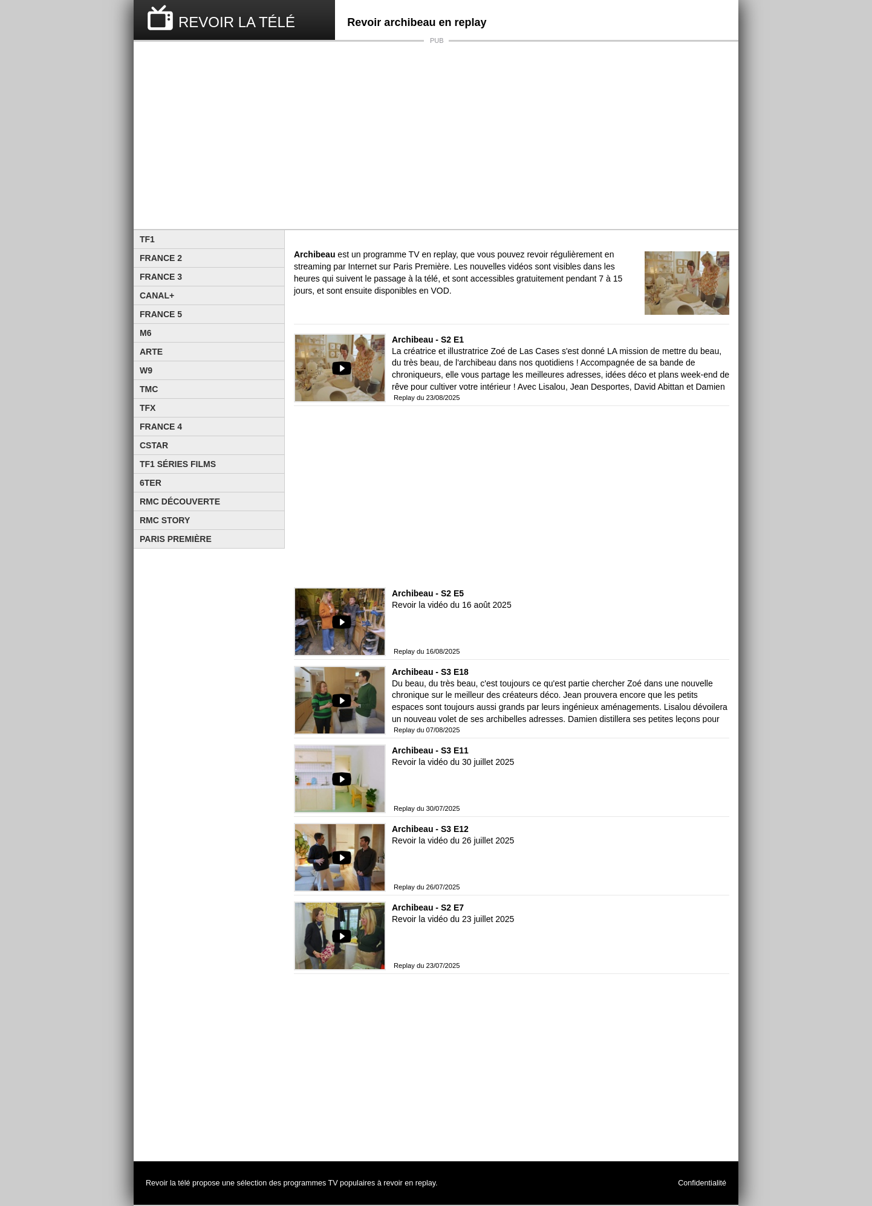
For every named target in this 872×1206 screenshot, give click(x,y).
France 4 (161, 426)
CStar (154, 445)
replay (425, 1183)
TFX (147, 408)
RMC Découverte (180, 501)
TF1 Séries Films (178, 464)
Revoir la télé (168, 1183)
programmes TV (311, 1183)
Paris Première (176, 539)
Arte (151, 351)
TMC (149, 389)
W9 (146, 370)
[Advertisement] (436, 135)
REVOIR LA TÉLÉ (236, 22)
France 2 (161, 258)
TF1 (147, 239)
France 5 (161, 314)
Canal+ (157, 295)
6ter (150, 483)
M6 (145, 333)
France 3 (161, 277)
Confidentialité (702, 1183)
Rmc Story (165, 520)
